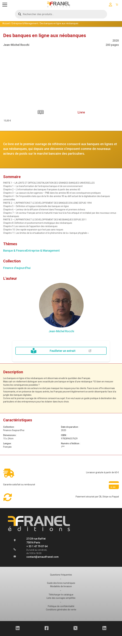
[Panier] (117, 4)
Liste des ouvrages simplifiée (61, 598)
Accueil (6, 23)
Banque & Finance (14, 250)
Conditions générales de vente (61, 609)
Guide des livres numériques (61, 583)
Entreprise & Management (25, 23)
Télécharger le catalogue (61, 594)
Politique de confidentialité (61, 606)
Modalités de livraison (61, 586)
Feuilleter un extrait (61, 351)
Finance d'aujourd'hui (16, 268)
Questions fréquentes (61, 574)
